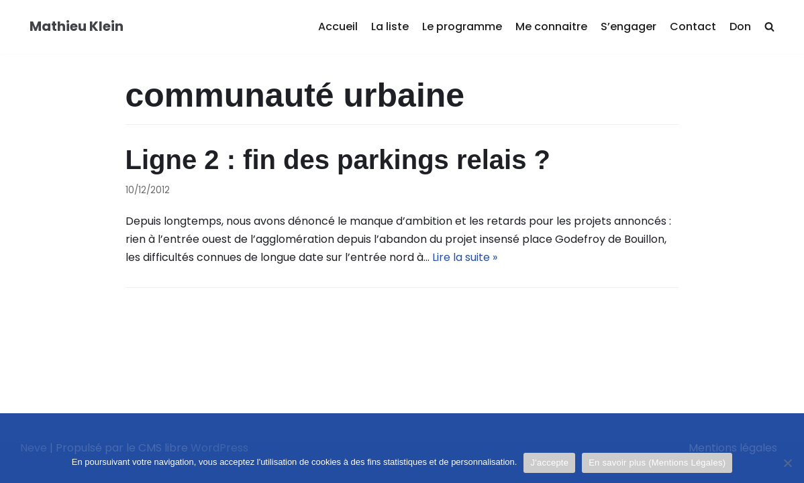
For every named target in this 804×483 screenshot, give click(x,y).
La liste (390, 26)
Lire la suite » (464, 257)
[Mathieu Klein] (76, 26)
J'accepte (549, 463)
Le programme (462, 26)
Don (740, 26)
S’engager (628, 26)
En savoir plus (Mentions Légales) (657, 463)
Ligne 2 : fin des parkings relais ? (338, 159)
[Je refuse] (787, 463)
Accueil (338, 26)
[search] (769, 27)
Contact (693, 26)
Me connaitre (551, 26)
